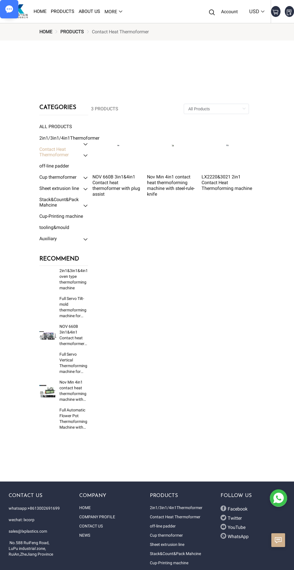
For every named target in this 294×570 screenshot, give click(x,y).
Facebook (233, 508)
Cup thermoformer (166, 535)
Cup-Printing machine (169, 563)
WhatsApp (234, 536)
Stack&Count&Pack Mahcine (175, 553)
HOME (45, 31)
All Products (55, 126)
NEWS (84, 535)
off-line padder (163, 526)
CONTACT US (91, 526)
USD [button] (257, 11)
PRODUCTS (72, 31)
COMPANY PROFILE (97, 517)
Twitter (231, 518)
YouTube (232, 527)
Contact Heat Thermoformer (175, 517)
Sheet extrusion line (167, 544)
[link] (45, 31)
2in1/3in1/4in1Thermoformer (176, 507)
